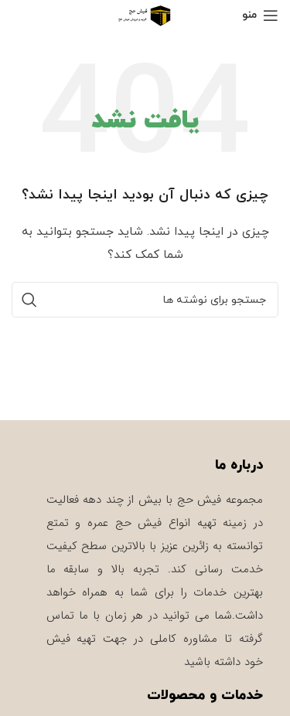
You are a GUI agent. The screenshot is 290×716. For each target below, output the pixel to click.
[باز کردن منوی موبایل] (260, 15)
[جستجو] (145, 299)
